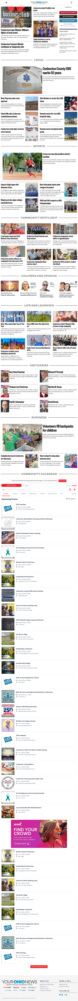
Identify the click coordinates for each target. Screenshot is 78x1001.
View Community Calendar (68, 20)
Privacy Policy (32, 998)
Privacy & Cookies (45, 990)
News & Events (64, 986)
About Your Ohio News (47, 984)
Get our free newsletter (68, 16)
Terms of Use (44, 988)
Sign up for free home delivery (68, 12)
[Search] (71, 2)
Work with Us (63, 984)
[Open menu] (6, 2)
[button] (76, 282)
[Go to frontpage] (39, 2)
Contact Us (43, 986)
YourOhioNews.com (17, 998)
